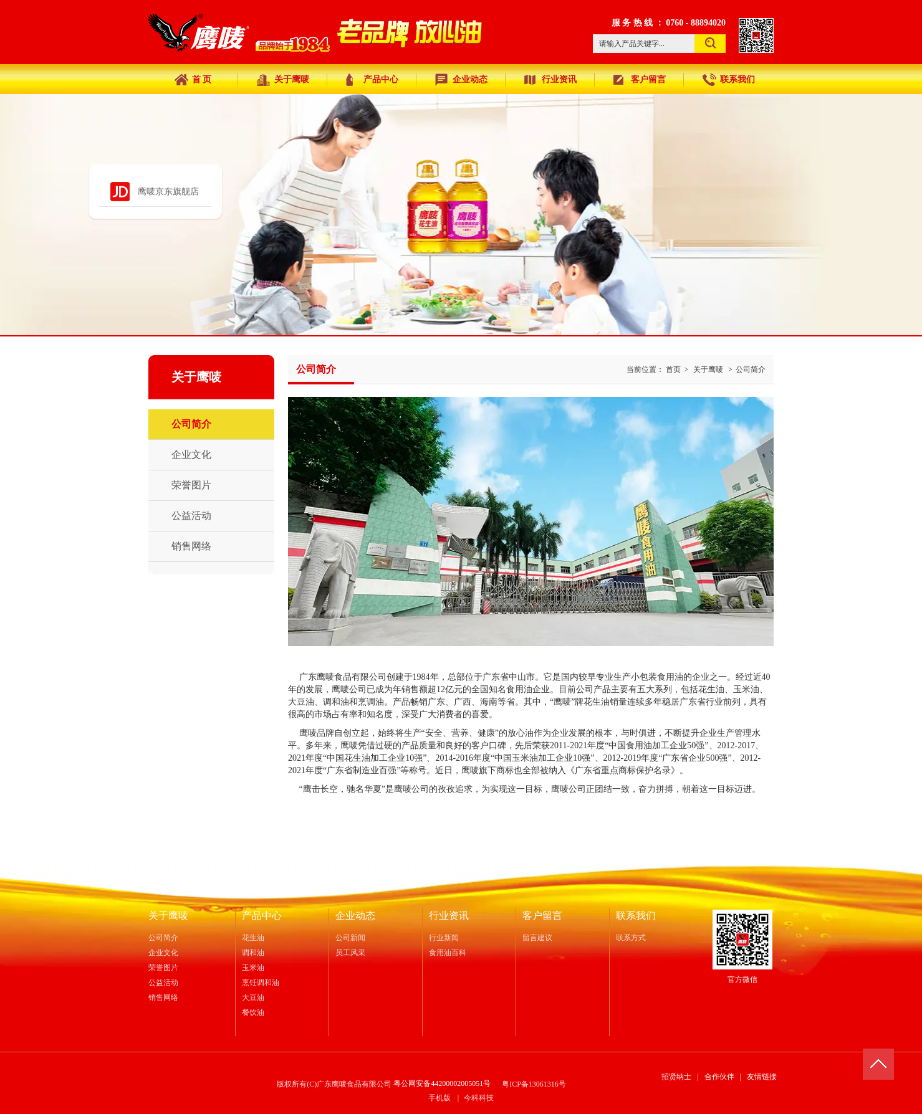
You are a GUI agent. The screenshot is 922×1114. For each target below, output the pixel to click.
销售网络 (163, 997)
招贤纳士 (676, 1076)
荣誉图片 (163, 967)
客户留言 (542, 915)
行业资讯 (449, 915)
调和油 (253, 952)
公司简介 (751, 369)
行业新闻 (444, 937)
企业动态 (355, 915)
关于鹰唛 (708, 369)
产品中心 (262, 915)
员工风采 (350, 952)
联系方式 (631, 937)
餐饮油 (253, 1012)
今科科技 (479, 1097)
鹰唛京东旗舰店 (168, 191)
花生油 (253, 937)
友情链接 (762, 1076)
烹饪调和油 (260, 982)
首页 (673, 369)
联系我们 (636, 915)
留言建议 (537, 937)
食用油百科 (447, 952)
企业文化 (163, 952)
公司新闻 (350, 937)
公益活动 (163, 982)
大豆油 (253, 997)
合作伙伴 (719, 1076)
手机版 (439, 1097)
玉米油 (253, 967)
